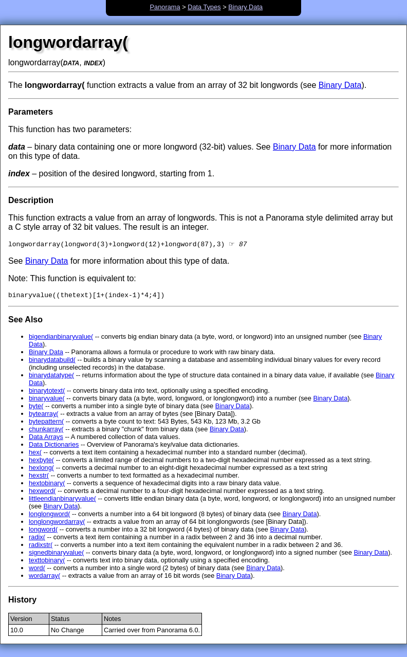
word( (37, 570)
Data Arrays (46, 439)
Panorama (165, 7)
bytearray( (44, 416)
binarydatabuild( (52, 362)
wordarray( (44, 578)
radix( (37, 539)
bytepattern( (46, 424)
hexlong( (41, 470)
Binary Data (245, 7)
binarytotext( (47, 393)
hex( (35, 455)
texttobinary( (47, 563)
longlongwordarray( (57, 524)
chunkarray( (46, 431)
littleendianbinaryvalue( (62, 501)
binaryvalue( (47, 401)
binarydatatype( (51, 377)
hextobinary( (47, 485)
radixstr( (40, 547)
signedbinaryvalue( (56, 555)
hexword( (42, 493)
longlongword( (49, 516)
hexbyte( (41, 462)
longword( (43, 532)
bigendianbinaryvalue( (61, 339)
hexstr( (39, 478)
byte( (36, 408)
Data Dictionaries (54, 447)
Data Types (204, 7)
